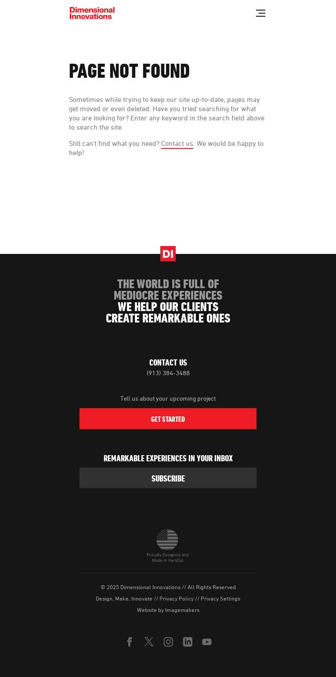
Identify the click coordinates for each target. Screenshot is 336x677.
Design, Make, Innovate (124, 598)
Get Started (168, 419)
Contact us (177, 143)
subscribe (168, 478)
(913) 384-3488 (168, 373)
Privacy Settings (220, 598)
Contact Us (168, 362)
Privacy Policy (176, 598)
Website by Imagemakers (168, 609)
